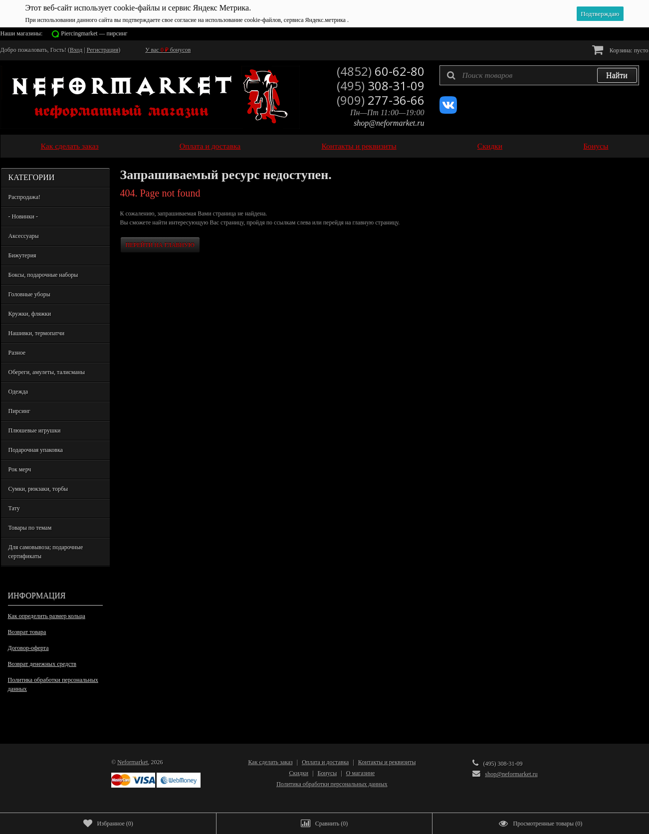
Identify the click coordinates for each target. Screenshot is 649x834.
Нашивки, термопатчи (36, 333)
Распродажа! (24, 197)
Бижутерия (22, 255)
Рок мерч (19, 469)
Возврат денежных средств (42, 663)
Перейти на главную (160, 244)
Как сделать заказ (70, 146)
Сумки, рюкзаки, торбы (38, 488)
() (108, 823)
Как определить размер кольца (46, 616)
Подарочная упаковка (35, 449)
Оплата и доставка (210, 146)
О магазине (360, 773)
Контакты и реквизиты (358, 146)
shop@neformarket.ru (389, 123)
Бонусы (595, 146)
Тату (14, 508)
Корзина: (620, 49)
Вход (76, 49)
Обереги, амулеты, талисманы (46, 372)
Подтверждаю (600, 13)
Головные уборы (29, 294)
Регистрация (103, 49)
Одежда (18, 391)
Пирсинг (19, 411)
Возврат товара (27, 631)
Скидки (489, 146)
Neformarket (132, 762)
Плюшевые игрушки (34, 430)
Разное (17, 352)
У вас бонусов (168, 49)
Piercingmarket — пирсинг (94, 33)
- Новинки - (23, 216)
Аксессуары (23, 235)
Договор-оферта (28, 647)
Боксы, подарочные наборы (43, 274)
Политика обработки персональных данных (53, 684)
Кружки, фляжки (29, 313)
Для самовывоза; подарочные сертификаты (45, 552)
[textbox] (539, 75)
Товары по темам (30, 527)
